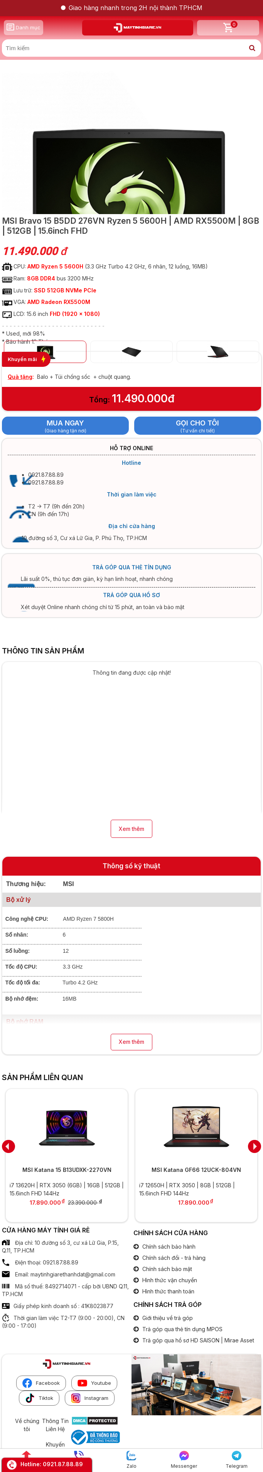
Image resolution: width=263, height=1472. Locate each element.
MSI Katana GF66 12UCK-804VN (196, 1169)
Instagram (89, 1398)
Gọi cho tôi (197, 423)
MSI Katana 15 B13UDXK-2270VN (66, 1169)
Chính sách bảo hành (168, 1246)
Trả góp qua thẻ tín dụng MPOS (182, 1329)
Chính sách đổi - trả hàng (173, 1257)
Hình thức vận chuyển (169, 1280)
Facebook (41, 1383)
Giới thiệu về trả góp (167, 1318)
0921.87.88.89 (63, 1464)
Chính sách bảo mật (166, 1269)
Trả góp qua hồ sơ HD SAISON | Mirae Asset (197, 1340)
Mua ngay (65, 423)
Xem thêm (131, 828)
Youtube (94, 1383)
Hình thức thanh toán (167, 1291)
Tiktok (39, 1398)
